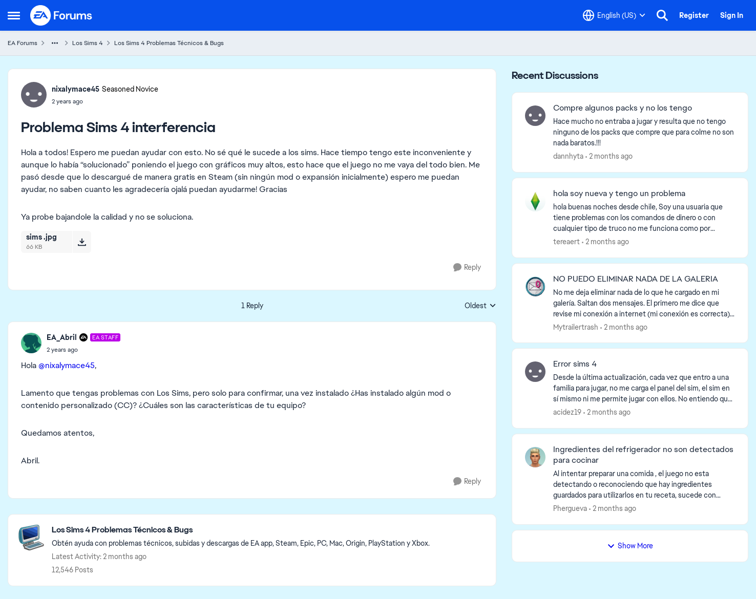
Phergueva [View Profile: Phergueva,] (570, 508)
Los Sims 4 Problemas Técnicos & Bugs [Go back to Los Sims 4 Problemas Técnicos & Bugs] (169, 43)
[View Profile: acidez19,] (535, 371)
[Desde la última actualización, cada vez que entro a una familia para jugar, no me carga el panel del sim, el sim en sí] (644, 388)
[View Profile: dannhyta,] (535, 115)
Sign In (731, 15)
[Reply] (467, 267)
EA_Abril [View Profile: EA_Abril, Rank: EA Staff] (62, 337)
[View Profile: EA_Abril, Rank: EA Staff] (31, 343)
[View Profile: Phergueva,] (535, 457)
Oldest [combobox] (480, 306)
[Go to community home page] (61, 15)
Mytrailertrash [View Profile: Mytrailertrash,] (575, 326)
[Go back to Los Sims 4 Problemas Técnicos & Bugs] (241, 530)
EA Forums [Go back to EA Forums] (22, 43)
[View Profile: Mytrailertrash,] (535, 286)
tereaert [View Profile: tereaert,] (566, 241)
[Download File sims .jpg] (81, 241)
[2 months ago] (609, 156)
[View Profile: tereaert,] (535, 201)
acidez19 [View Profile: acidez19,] (567, 412)
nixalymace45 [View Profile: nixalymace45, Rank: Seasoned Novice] (75, 89)
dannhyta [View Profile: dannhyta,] (568, 156)
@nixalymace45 (66, 365)
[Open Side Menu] (14, 15)
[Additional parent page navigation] (55, 43)
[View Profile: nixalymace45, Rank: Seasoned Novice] (34, 95)
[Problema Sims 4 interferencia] (83, 349)
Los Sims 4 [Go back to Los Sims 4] (87, 43)
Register (694, 15)
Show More (630, 545)
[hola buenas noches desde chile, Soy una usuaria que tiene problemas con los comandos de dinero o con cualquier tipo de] (644, 218)
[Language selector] (614, 15)
